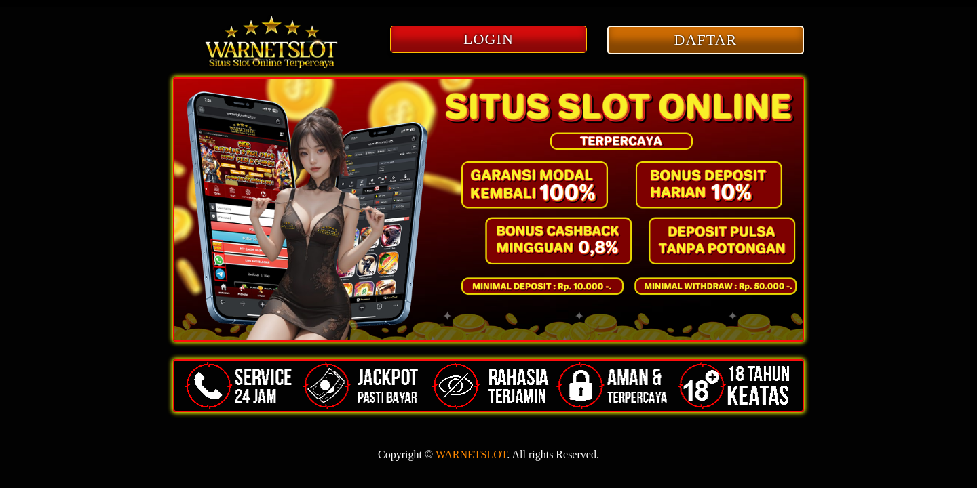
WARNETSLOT (471, 454)
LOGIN (488, 38)
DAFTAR (705, 39)
